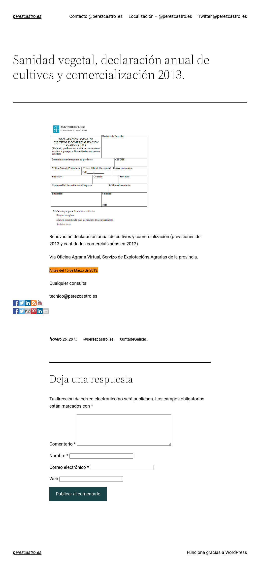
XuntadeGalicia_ (134, 339)
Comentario (62, 449)
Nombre (58, 461)
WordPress (236, 558)
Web (53, 484)
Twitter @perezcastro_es (222, 16)
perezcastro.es (27, 16)
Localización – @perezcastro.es (160, 16)
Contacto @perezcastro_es (96, 16)
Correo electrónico (69, 473)
